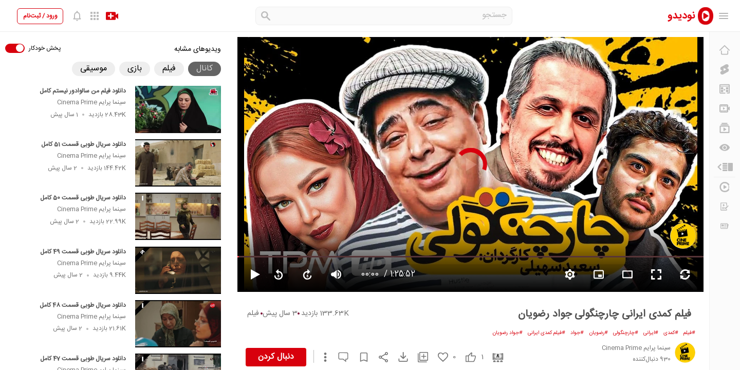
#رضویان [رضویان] (598, 333)
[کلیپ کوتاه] (724, 69)
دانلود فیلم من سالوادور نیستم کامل (83, 91)
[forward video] (307, 274)
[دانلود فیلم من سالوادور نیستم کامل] (178, 109)
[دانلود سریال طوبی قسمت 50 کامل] (178, 216)
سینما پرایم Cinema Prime (91, 102)
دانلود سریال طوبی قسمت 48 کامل (83, 305)
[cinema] (494, 357)
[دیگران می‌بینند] (724, 147)
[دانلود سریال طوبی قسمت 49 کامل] (178, 270)
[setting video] (570, 274)
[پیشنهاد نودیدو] (724, 89)
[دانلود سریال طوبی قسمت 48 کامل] (178, 323)
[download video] (398, 357)
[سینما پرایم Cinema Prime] (683, 236)
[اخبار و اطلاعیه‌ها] (724, 226)
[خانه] (724, 50)
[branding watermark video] (598, 274)
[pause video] (251, 274)
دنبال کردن (276, 357)
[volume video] (336, 274)
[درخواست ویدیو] (724, 206)
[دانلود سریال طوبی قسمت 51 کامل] (178, 163)
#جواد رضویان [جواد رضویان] (507, 333)
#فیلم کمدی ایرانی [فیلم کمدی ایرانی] (546, 333)
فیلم (253, 313)
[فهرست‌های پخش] (724, 128)
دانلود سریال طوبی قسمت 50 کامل (83, 198)
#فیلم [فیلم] (689, 333)
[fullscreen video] (656, 274)
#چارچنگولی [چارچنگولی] (625, 333)
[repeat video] (685, 274)
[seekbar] (470, 256)
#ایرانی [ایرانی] (650, 333)
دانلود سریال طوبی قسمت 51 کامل (83, 144)
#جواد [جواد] (577, 333)
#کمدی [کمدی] (670, 333)
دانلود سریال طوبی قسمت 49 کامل (83, 252)
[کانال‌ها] (724, 108)
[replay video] (278, 274)
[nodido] (683, 15)
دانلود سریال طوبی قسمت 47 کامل (83, 359)
